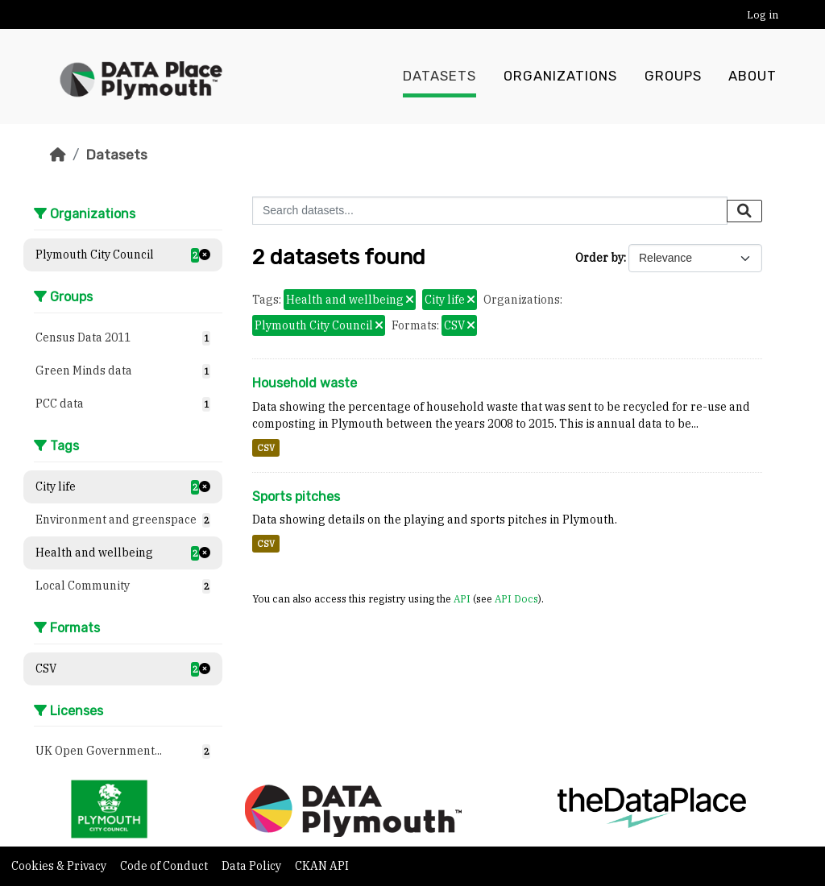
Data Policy (253, 866)
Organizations (560, 76)
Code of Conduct (165, 866)
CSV (266, 447)
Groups (673, 76)
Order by (599, 257)
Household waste (304, 383)
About (752, 76)
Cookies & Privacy (60, 866)
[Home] (58, 155)
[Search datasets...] (490, 211)
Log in (762, 15)
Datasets (439, 76)
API (462, 598)
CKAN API (322, 866)
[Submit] (744, 211)
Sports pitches (296, 496)
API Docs (516, 598)
